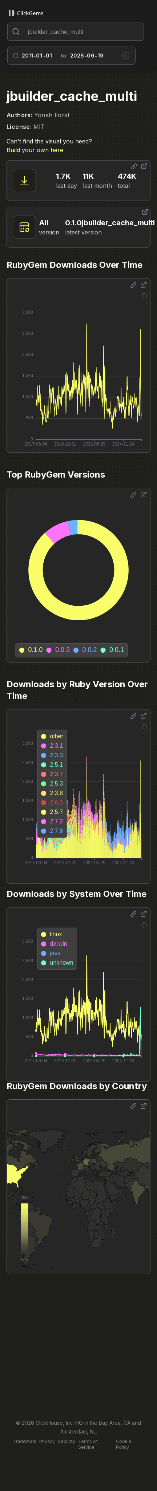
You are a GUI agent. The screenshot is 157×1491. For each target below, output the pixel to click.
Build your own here (35, 150)
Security (66, 1441)
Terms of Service (88, 1444)
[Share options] (134, 166)
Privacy (47, 1441)
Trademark (24, 1441)
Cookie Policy (124, 1444)
